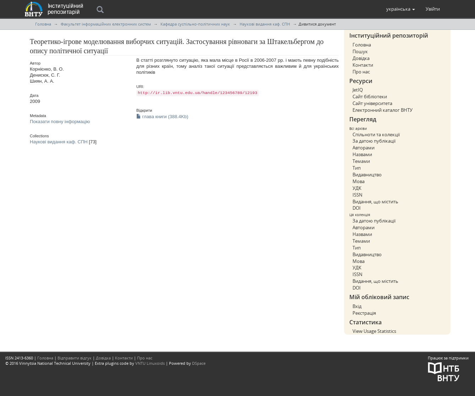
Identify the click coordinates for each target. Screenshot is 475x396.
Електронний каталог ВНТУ (383, 110)
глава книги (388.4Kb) (162, 116)
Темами (361, 161)
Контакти (363, 65)
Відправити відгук (75, 358)
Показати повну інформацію (60, 121)
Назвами (362, 154)
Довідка (361, 58)
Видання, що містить (375, 201)
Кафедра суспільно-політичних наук (195, 24)
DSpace (199, 363)
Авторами (364, 147)
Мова (359, 181)
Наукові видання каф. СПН (265, 24)
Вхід (357, 306)
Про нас (361, 71)
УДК (357, 188)
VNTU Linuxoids (150, 363)
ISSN (357, 195)
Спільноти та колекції (376, 134)
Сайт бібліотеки (370, 96)
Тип (357, 168)
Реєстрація (364, 313)
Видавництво (367, 174)
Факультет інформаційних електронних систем (106, 24)
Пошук (360, 51)
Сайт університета (372, 103)
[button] (400, 9)
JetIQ (358, 90)
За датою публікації (374, 141)
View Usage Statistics (374, 331)
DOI (357, 208)
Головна (43, 24)
